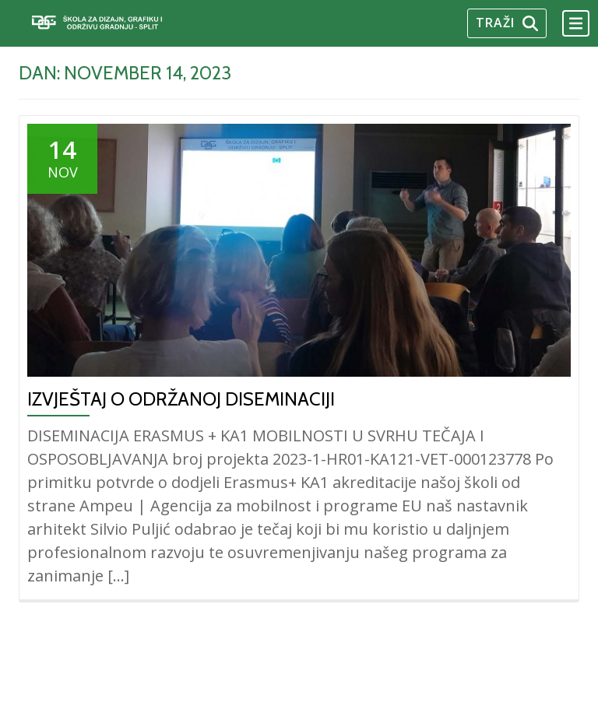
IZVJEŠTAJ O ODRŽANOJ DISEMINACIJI (181, 399)
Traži (507, 22)
